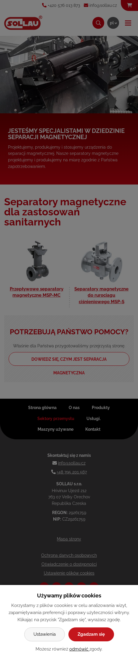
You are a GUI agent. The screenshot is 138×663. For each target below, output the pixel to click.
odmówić (79, 649)
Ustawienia (44, 634)
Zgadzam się (91, 634)
